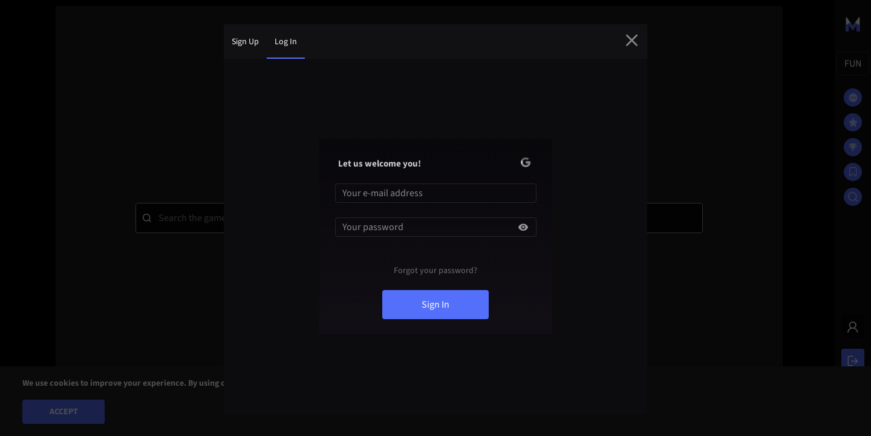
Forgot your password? (435, 271)
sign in (435, 304)
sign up (245, 42)
